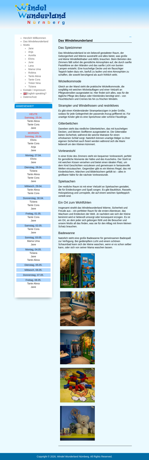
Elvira (33, 140)
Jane (33, 128)
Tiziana (33, 170)
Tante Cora (33, 124)
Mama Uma (33, 241)
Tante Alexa (33, 121)
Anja (33, 146)
